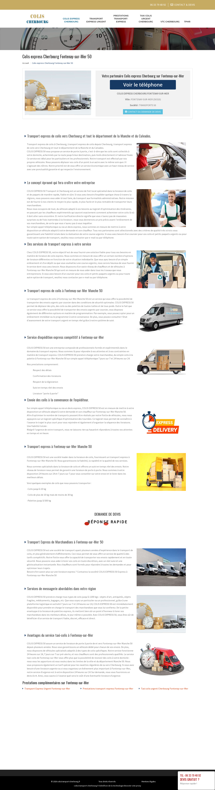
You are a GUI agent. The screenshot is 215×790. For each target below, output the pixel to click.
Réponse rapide (107, 521)
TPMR (187, 20)
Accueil (25, 62)
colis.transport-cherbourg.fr (68, 780)
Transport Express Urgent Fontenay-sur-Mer (47, 687)
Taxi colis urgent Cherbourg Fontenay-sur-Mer (164, 687)
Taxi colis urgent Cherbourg (146, 17)
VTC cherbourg (170, 20)
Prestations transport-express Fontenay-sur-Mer (108, 687)
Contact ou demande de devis (143, 110)
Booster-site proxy (132, 785)
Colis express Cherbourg (71, 19)
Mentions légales (149, 780)
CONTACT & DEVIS (184, 4)
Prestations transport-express (121, 17)
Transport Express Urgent (96, 19)
